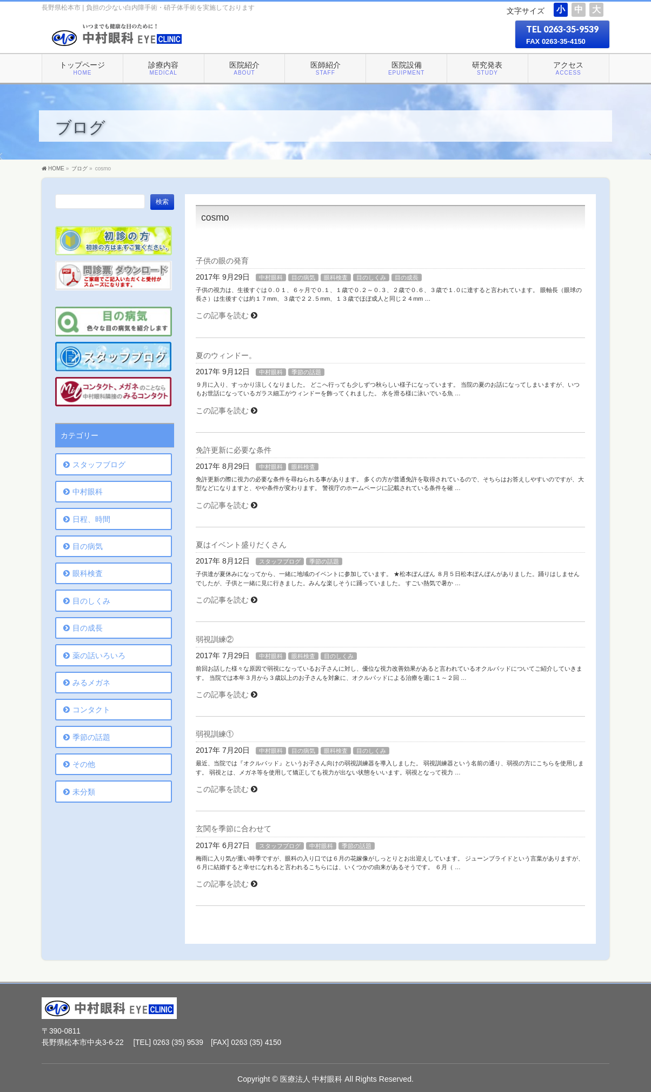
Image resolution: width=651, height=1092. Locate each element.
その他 (83, 764)
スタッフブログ (280, 561)
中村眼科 (271, 277)
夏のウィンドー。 (226, 355)
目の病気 (303, 277)
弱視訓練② (215, 639)
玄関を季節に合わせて (233, 828)
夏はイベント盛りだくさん (241, 544)
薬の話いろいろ (98, 655)
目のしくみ (371, 277)
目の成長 (406, 277)
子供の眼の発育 (222, 260)
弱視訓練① (215, 734)
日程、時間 (91, 519)
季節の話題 (306, 372)
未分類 (83, 791)
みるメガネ (91, 682)
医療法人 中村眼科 (311, 1079)
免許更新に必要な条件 (233, 450)
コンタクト (91, 709)
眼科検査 (336, 277)
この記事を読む (222, 315)
